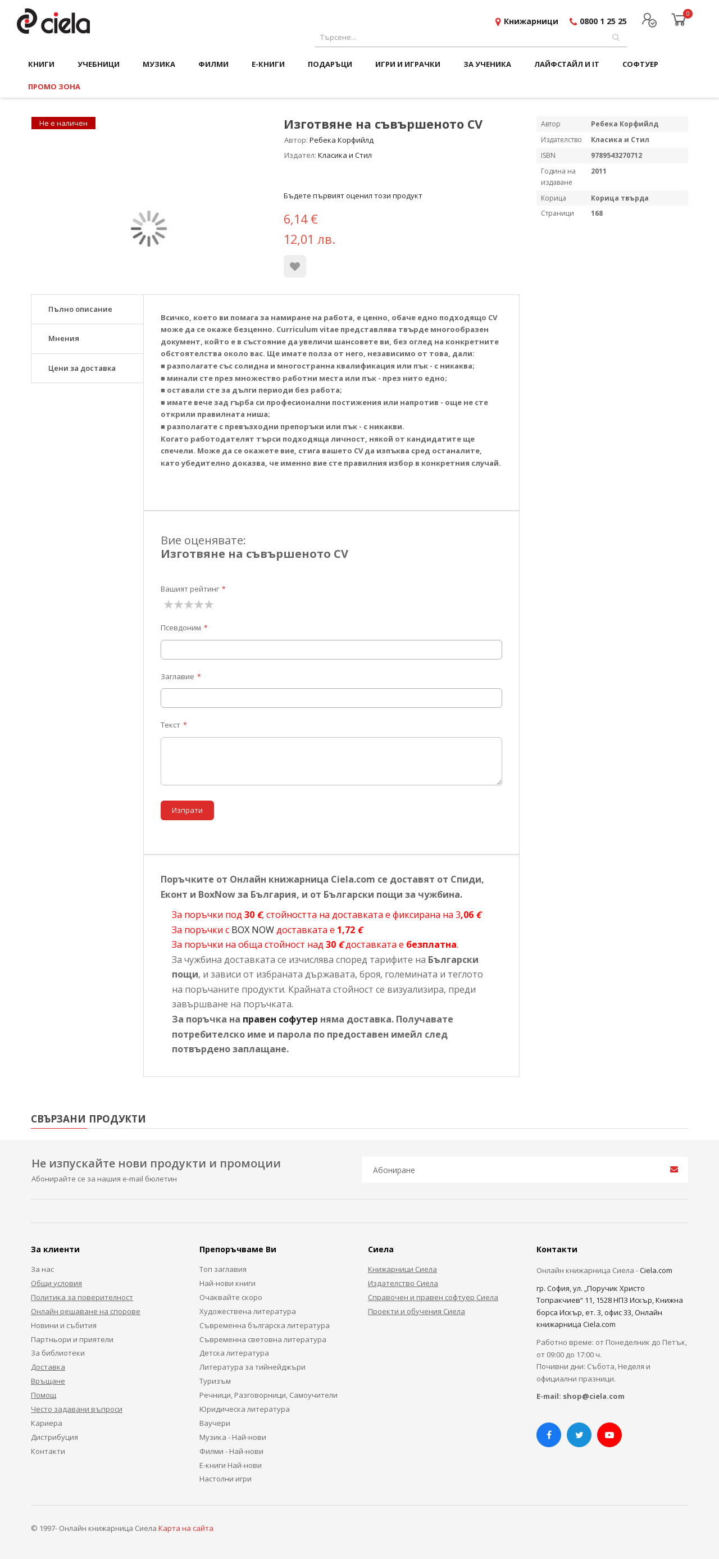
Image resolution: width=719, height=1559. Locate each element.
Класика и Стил (345, 155)
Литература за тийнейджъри (252, 1367)
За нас (42, 1269)
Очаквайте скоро (230, 1297)
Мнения (63, 338)
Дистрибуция (54, 1437)
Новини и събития (64, 1325)
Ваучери (214, 1423)
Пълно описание (80, 309)
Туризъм (215, 1381)
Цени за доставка (82, 368)
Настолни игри (225, 1479)
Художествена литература (247, 1311)
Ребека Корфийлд (342, 140)
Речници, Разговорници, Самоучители (268, 1395)
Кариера (46, 1423)
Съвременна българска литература (264, 1325)
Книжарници (531, 21)
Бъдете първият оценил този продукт (353, 195)
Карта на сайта (185, 1528)
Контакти (48, 1451)
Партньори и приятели (72, 1339)
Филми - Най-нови (231, 1451)
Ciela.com (656, 1270)
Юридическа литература (244, 1409)
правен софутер (280, 1019)
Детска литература (234, 1353)
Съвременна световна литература (262, 1339)
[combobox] (471, 37)
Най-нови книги (227, 1283)
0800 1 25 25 (603, 21)
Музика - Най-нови (232, 1437)
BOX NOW (252, 930)
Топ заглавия (223, 1269)
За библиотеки (58, 1353)
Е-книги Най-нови (230, 1465)
